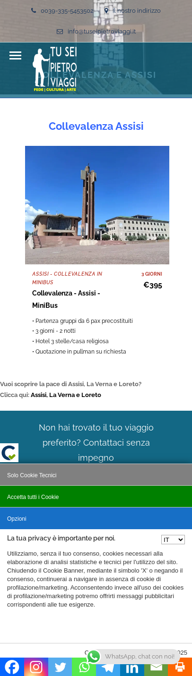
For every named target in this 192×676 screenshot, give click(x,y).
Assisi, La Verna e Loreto (66, 394)
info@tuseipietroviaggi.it (96, 31)
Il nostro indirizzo (133, 10)
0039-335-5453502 (62, 10)
